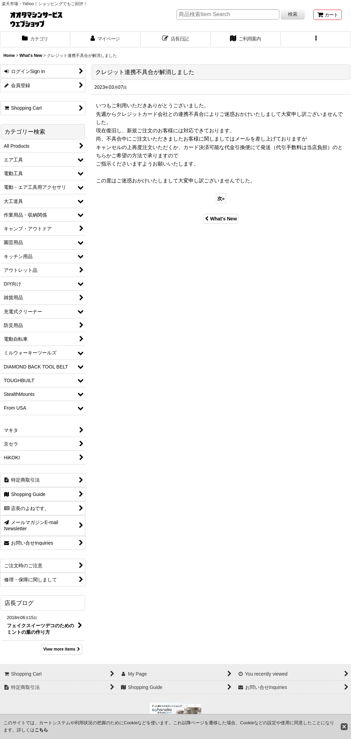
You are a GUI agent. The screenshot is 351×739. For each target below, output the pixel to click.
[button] (316, 39)
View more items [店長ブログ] (61, 649)
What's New (221, 218)
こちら (41, 729)
